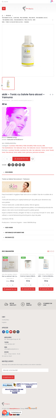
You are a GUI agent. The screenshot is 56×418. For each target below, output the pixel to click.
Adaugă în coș (22, 159)
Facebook (9, 164)
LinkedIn (16, 164)
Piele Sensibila (28, 146)
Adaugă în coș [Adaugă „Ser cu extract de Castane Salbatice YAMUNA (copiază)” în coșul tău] (11, 289)
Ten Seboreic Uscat (33, 148)
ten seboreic (36, 150)
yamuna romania (38, 152)
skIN (43, 146)
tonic (43, 150)
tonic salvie (17, 152)
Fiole (3, 274)
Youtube (10, 331)
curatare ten (24, 150)
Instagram (14, 331)
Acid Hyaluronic (24, 274)
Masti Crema (35, 274)
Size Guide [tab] (9, 228)
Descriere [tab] (9, 172)
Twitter (12, 164)
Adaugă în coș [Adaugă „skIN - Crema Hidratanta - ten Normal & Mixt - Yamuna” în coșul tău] (47, 289)
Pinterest (19, 164)
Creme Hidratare (50, 274)
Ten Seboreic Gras (20, 148)
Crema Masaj (41, 274)
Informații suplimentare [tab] (14, 232)
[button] (48, 251)
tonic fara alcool (7, 152)
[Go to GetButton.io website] (5, 416)
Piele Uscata (37, 146)
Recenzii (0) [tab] (9, 237)
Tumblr (17, 331)
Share (4, 165)
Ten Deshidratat (7, 148)
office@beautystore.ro (11, 349)
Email (23, 164)
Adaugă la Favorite (33, 159)
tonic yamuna (27, 152)
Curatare (12, 146)
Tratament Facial (46, 148)
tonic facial (49, 150)
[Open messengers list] (4, 412)
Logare (4, 322)
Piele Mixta (19, 146)
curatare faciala (13, 150)
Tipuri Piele (16, 274)
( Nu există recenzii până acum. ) (22, 100)
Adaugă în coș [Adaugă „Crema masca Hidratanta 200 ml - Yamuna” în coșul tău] (29, 289)
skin (30, 150)
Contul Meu (5, 320)
